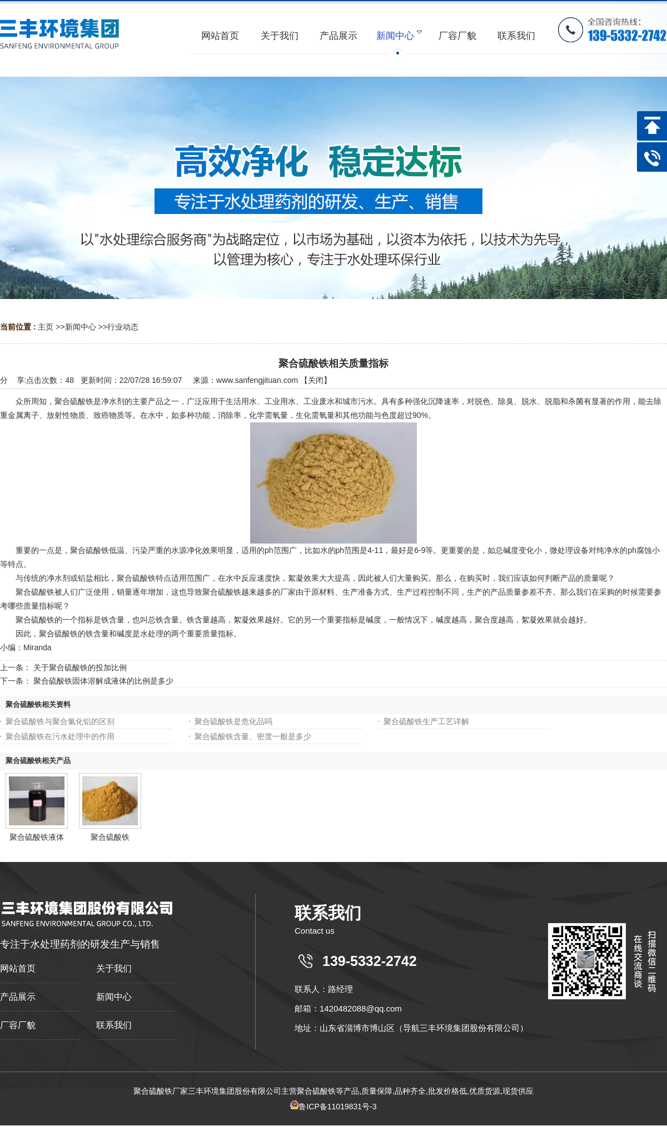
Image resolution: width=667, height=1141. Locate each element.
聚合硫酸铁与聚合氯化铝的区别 (60, 721)
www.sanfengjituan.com (257, 380)
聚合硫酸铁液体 (36, 837)
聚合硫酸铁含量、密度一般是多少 (253, 736)
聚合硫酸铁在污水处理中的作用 (60, 736)
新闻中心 (80, 326)
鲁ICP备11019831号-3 (333, 1106)
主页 (45, 326)
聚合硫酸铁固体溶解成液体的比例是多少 (103, 680)
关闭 (315, 380)
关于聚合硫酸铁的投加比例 (80, 667)
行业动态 (122, 326)
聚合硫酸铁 (110, 837)
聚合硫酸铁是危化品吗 (233, 721)
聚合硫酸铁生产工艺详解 (426, 721)
